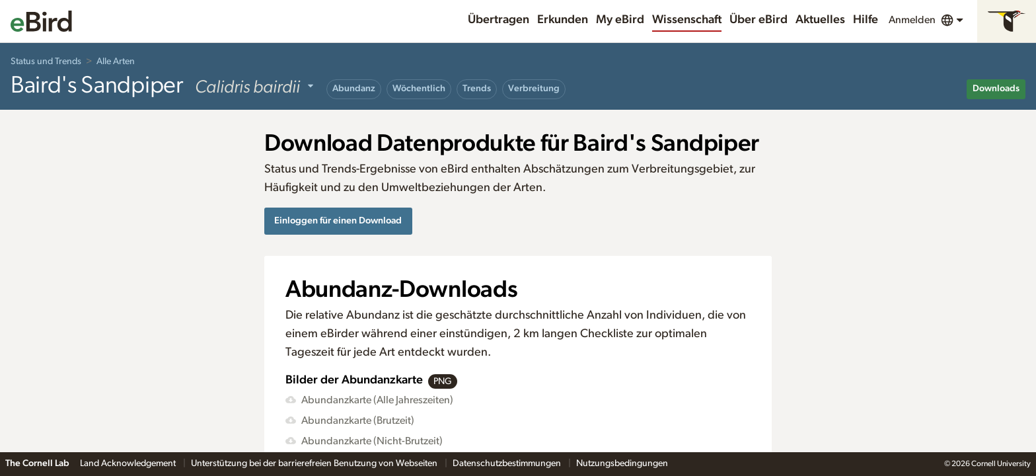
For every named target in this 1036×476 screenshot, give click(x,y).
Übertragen (498, 20)
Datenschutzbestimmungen (508, 463)
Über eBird (758, 20)
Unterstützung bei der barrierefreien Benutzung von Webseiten (315, 463)
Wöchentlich (418, 88)
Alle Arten (115, 61)
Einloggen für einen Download (338, 220)
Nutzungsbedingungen (622, 463)
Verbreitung (534, 88)
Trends (476, 88)
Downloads (996, 88)
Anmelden (912, 20)
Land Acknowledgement (129, 463)
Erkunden (562, 20)
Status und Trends (46, 61)
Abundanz (353, 88)
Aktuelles (820, 20)
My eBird (620, 20)
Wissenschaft (687, 20)
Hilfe (865, 20)
